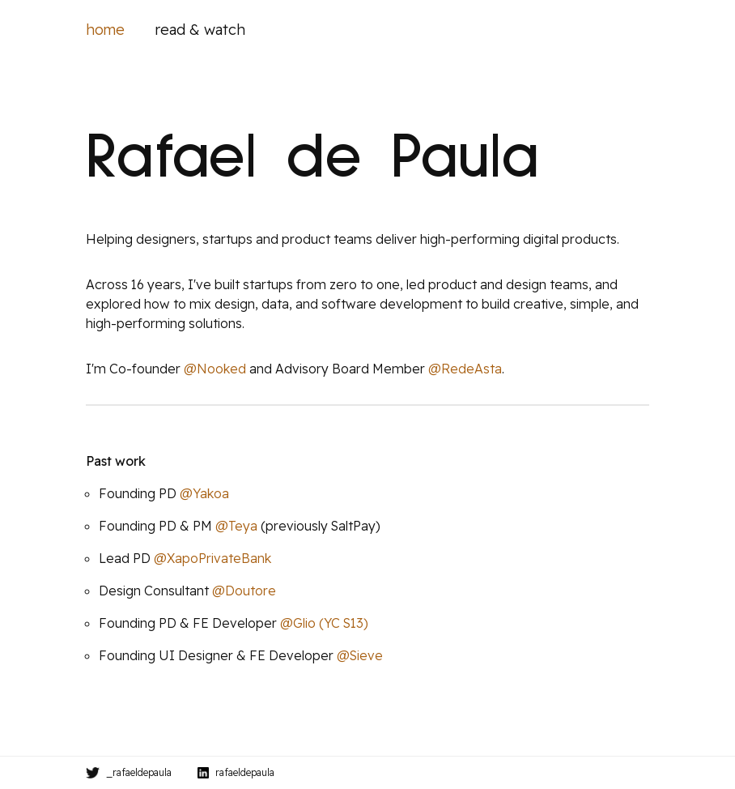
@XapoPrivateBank (212, 558)
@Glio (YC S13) (324, 623)
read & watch (200, 29)
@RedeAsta (465, 368)
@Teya (236, 526)
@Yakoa (204, 493)
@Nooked (215, 368)
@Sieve (360, 655)
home (105, 29)
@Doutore (244, 590)
